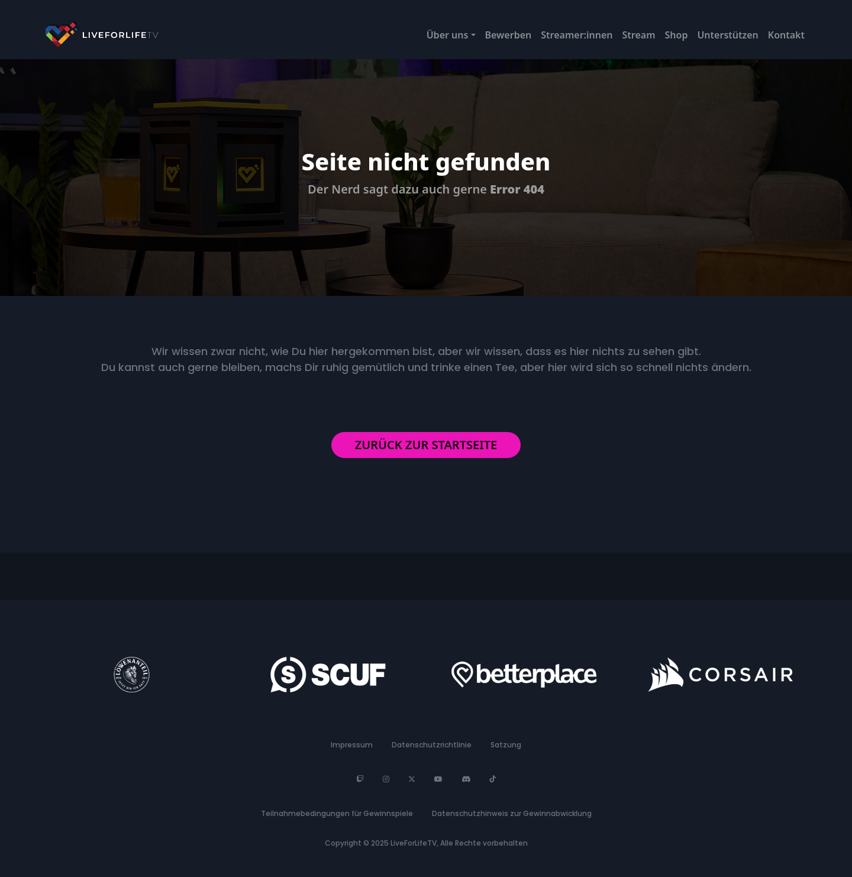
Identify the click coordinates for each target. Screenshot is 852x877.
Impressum (352, 745)
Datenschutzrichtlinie (432, 745)
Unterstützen (727, 34)
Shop (676, 34)
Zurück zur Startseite (426, 445)
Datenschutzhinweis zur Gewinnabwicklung (512, 813)
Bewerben (508, 34)
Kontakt (786, 34)
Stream (639, 34)
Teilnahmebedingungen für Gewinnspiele (337, 813)
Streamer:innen (576, 34)
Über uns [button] (448, 34)
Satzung (505, 745)
